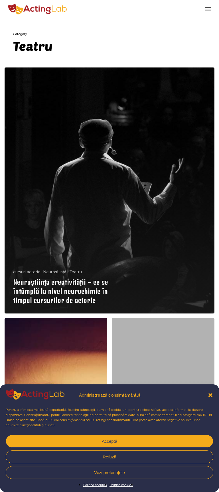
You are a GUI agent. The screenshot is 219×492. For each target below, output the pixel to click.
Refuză (109, 456)
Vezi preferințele (109, 472)
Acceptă (109, 441)
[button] (210, 395)
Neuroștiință (54, 272)
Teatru (75, 272)
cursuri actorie (26, 272)
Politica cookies (95, 485)
